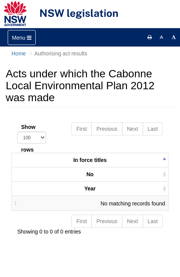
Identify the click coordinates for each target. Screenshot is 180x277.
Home (19, 53)
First (81, 129)
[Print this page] (149, 37)
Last (153, 129)
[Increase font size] (173, 37)
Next (132, 129)
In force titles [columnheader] (90, 160)
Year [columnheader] (90, 188)
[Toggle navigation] (22, 37)
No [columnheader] (90, 174)
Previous (106, 129)
